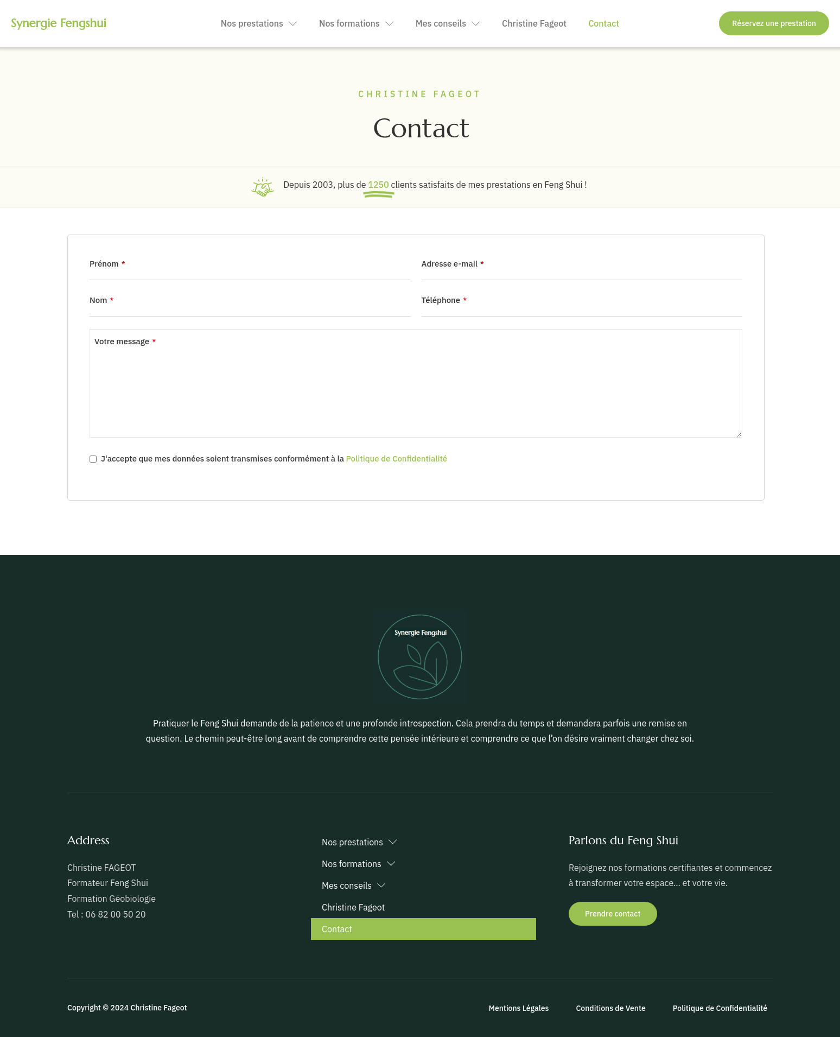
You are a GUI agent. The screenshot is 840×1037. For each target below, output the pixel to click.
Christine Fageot (534, 23)
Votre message (125, 341)
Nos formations (356, 24)
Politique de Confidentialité (397, 458)
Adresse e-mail (453, 263)
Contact (603, 23)
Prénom (107, 263)
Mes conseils (448, 24)
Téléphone (444, 300)
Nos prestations (259, 24)
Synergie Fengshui (58, 23)
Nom (101, 300)
